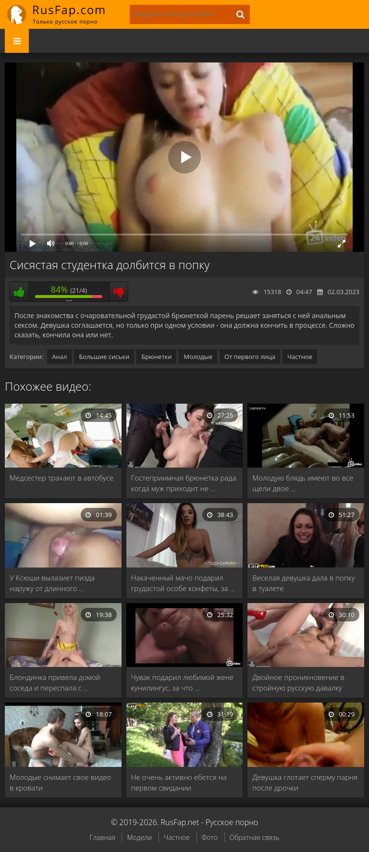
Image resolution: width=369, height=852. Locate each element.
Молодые (198, 356)
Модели (139, 837)
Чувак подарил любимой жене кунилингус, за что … (182, 682)
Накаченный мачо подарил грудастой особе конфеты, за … (183, 583)
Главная (102, 837)
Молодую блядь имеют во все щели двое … (302, 483)
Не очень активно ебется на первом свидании (179, 782)
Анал (59, 356)
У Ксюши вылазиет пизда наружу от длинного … (52, 583)
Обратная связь (255, 837)
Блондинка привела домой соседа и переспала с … (55, 682)
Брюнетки (156, 356)
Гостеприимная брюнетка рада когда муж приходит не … (183, 483)
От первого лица (249, 356)
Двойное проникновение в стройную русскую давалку (298, 682)
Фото (210, 837)
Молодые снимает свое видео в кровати (60, 782)
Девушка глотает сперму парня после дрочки (304, 782)
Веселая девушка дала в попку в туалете (303, 583)
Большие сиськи (104, 356)
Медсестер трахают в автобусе (61, 477)
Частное (299, 356)
